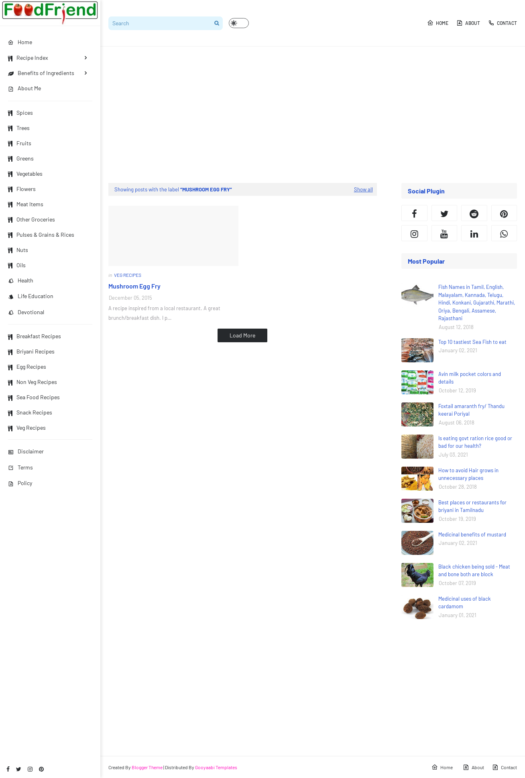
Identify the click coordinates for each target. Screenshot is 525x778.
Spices (20, 112)
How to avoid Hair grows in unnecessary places (468, 474)
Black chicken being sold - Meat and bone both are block (474, 570)
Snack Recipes (30, 412)
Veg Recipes (27, 427)
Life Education (30, 296)
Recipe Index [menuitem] (28, 57)
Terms (20, 467)
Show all (363, 189)
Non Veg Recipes (32, 381)
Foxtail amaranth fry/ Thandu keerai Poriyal (471, 410)
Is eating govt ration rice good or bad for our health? (475, 442)
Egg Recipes (27, 366)
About (468, 23)
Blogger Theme (147, 767)
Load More (242, 335)
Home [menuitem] (20, 42)
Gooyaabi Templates (216, 767)
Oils (17, 265)
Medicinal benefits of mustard (472, 534)
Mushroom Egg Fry (134, 286)
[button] (239, 23)
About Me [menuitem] (24, 88)
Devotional (26, 312)
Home (437, 23)
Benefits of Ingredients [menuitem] (41, 72)
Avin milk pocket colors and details (469, 378)
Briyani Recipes (31, 351)
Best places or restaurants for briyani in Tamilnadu (472, 506)
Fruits (19, 143)
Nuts (18, 249)
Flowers (22, 188)
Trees (19, 127)
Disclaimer (26, 451)
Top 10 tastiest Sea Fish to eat (472, 342)
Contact (502, 23)
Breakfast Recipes (34, 336)
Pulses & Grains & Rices (41, 234)
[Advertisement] (312, 115)
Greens (21, 158)
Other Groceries (31, 219)
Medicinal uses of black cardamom (464, 602)
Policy (20, 482)
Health (20, 280)
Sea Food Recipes (34, 397)
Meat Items (25, 204)
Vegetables (25, 173)
